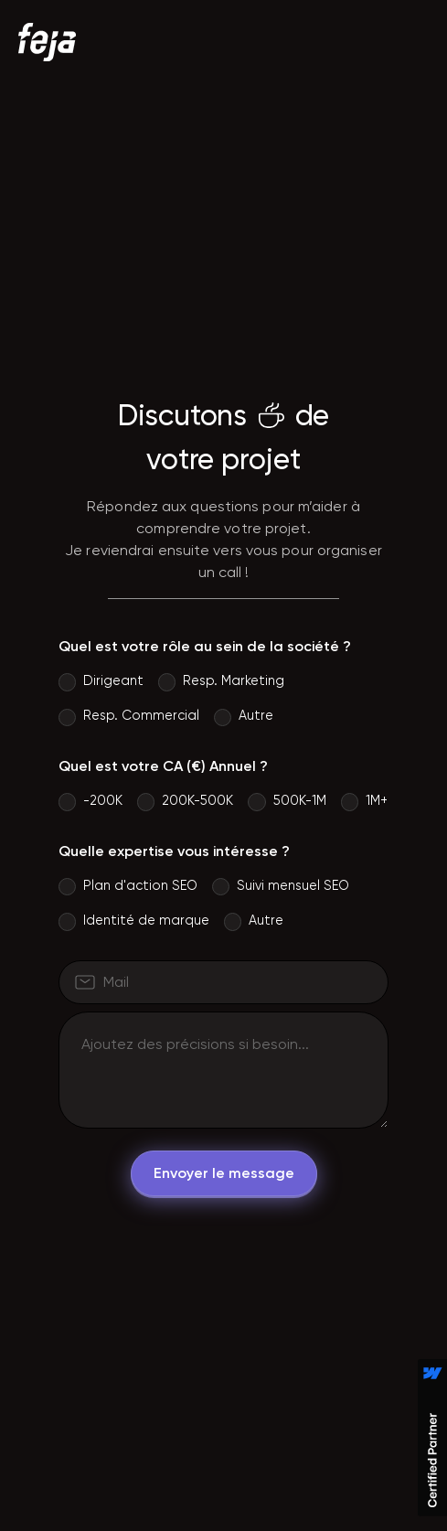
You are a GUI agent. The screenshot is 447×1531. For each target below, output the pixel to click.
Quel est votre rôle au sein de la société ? (205, 646)
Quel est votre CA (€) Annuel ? (163, 766)
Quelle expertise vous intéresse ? (174, 851)
